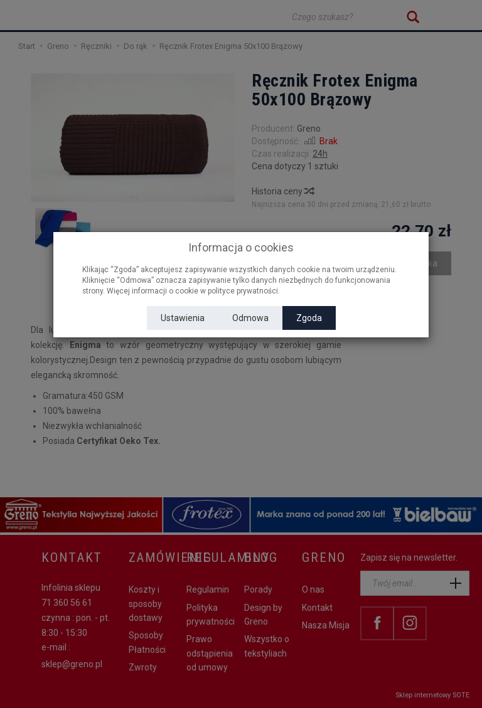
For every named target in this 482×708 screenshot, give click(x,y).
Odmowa (250, 318)
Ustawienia (183, 318)
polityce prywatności (243, 291)
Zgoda (309, 318)
